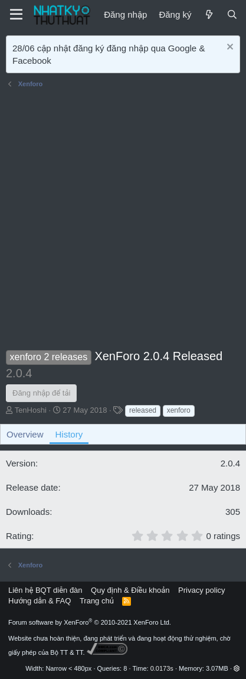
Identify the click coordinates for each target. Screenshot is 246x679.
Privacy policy (201, 590)
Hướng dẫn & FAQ (39, 600)
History (69, 434)
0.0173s (161, 668)
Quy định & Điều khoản (130, 590)
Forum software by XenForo (89, 622)
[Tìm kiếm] (232, 14)
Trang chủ (97, 600)
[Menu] (16, 15)
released (142, 410)
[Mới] (208, 14)
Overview (25, 434)
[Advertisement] (123, 220)
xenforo (179, 410)
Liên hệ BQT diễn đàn (45, 590)
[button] (237, 668)
